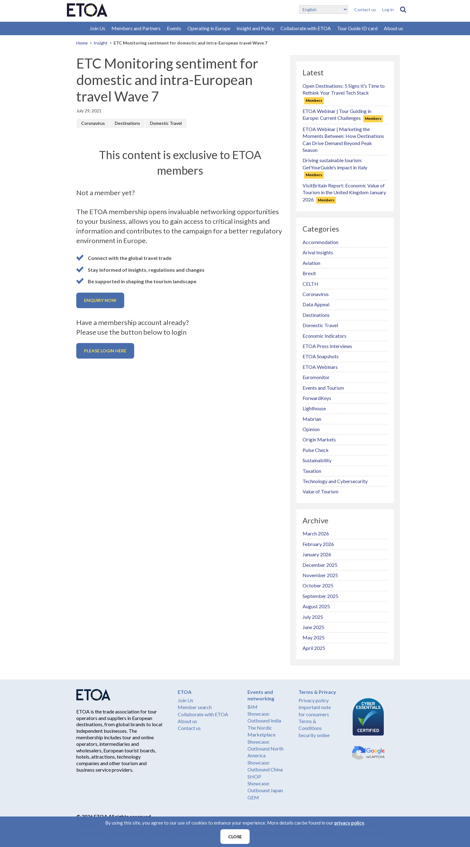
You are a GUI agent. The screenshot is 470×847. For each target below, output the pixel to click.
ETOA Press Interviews (327, 346)
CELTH (310, 284)
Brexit (309, 273)
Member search (195, 707)
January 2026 (317, 554)
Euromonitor (316, 377)
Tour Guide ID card (357, 28)
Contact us (365, 9)
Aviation (311, 263)
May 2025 (314, 637)
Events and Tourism (323, 388)
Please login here (105, 350)
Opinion (311, 429)
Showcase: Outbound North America (265, 749)
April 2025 (314, 648)
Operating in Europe (208, 28)
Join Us (97, 28)
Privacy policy (313, 700)
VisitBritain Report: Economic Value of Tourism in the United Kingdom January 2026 (344, 192)
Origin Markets (319, 439)
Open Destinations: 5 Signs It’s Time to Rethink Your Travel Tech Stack (344, 93)
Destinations (127, 123)
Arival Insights (318, 252)
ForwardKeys (317, 398)
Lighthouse (314, 408)
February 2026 (318, 544)
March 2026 (316, 533)
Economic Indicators (324, 336)
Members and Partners (136, 28)
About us (393, 28)
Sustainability (317, 460)
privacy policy (349, 823)
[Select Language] (323, 9)
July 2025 (313, 617)
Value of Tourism (320, 491)
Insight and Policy (255, 28)
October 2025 (318, 585)
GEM (253, 797)
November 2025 (320, 575)
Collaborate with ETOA (305, 28)
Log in (388, 9)
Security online (314, 735)
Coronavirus (93, 123)
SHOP (254, 776)
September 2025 (320, 596)
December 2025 (320, 565)
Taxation (312, 471)
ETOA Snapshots (321, 356)
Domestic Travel (166, 123)
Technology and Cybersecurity (335, 481)
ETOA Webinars (320, 367)
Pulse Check (316, 450)
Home (82, 42)
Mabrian (312, 419)
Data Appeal (316, 304)
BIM (252, 707)
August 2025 (316, 606)
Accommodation (320, 242)
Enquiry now (100, 300)
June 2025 (313, 627)
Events (174, 28)
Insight (101, 42)
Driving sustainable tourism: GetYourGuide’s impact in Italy (335, 167)
